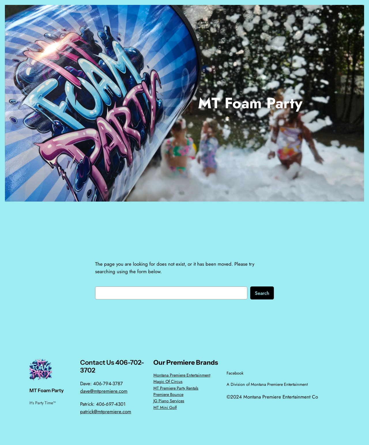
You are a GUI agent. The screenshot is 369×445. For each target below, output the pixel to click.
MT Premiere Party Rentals (175, 388)
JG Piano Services (168, 401)
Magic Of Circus (167, 381)
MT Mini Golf (165, 407)
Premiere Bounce (168, 394)
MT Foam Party (250, 103)
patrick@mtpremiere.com (105, 411)
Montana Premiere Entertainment (181, 375)
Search (262, 293)
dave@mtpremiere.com (103, 391)
